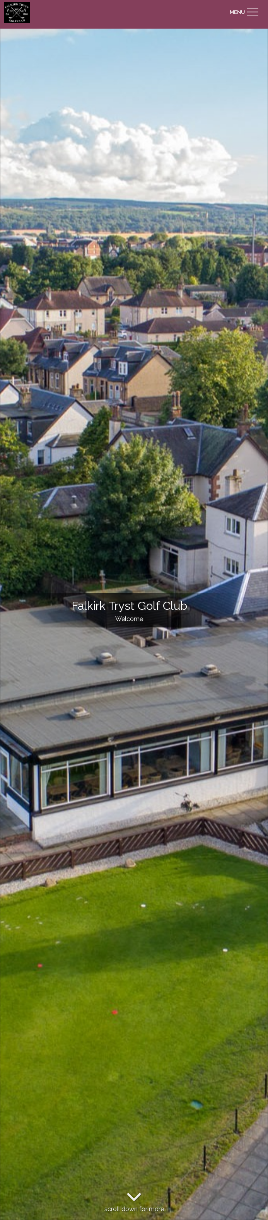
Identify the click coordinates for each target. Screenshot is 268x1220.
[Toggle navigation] (244, 11)
